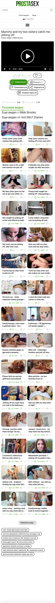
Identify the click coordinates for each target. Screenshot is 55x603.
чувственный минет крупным (14, 550)
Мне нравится (15, 75)
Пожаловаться (20, 87)
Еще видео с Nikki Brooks (19, 112)
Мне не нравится (18, 75)
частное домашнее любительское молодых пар (21, 534)
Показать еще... (27, 523)
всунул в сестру (30, 538)
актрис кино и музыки (11, 538)
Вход (34, 15)
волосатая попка (26, 542)
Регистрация (24, 15)
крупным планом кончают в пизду (16, 546)
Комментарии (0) (29, 93)
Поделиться (39, 87)
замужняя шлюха (36, 550)
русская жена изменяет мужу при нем (18, 554)
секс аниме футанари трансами (15, 530)
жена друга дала (9, 542)
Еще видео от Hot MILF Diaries (22, 117)
